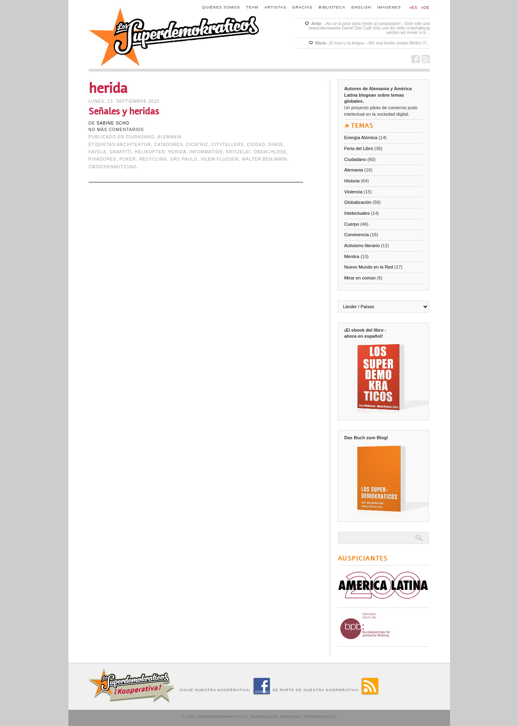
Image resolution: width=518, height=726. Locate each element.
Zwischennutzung (113, 167)
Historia (352, 180)
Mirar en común (360, 277)
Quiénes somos (221, 7)
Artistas (276, 7)
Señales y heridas (124, 111)
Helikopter (150, 152)
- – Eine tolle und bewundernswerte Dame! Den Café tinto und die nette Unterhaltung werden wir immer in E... (369, 28)
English (361, 7)
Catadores (168, 144)
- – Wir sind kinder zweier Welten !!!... (372, 43)
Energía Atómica (361, 137)
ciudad (256, 144)
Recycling (153, 159)
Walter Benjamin (264, 159)
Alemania (169, 137)
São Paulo (184, 159)
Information (206, 152)
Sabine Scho (113, 123)
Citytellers (227, 144)
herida (177, 152)
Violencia (353, 191)
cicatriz (197, 144)
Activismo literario (362, 245)
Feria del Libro (359, 148)
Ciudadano (140, 137)
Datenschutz (320, 716)
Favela (97, 152)
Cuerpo (351, 224)
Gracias (302, 7)
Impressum (264, 716)
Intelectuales (357, 213)
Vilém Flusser (220, 159)
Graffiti (120, 152)
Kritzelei (238, 152)
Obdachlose (270, 152)
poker (127, 159)
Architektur (134, 144)
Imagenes (389, 7)
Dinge (276, 144)
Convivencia (356, 234)
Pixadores (103, 159)
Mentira (351, 256)
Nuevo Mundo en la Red (368, 267)
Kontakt (290, 716)
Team (252, 7)
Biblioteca (331, 7)
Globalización (358, 202)
